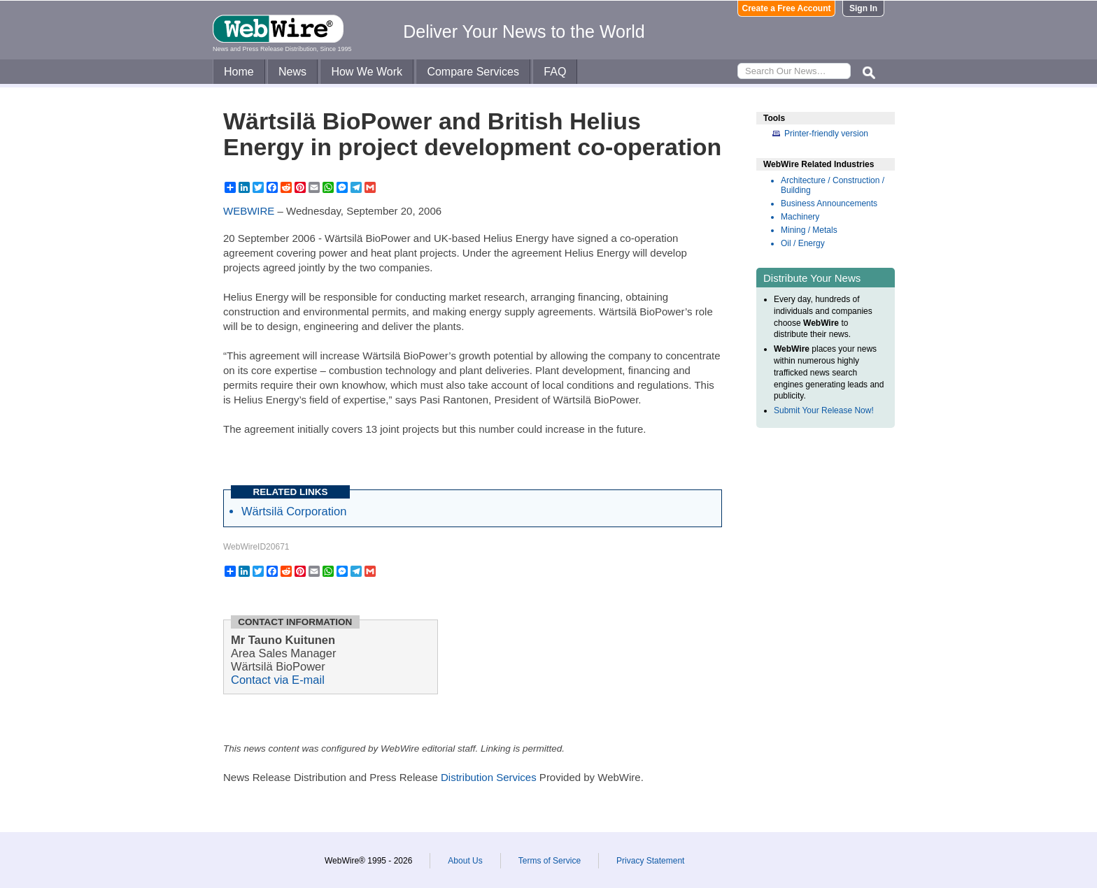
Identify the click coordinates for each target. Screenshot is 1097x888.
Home (239, 72)
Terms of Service (549, 861)
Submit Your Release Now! (824, 410)
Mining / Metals (809, 230)
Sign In (863, 8)
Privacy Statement (650, 861)
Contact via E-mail (278, 679)
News (292, 72)
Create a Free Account (786, 8)
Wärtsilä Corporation (293, 511)
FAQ (555, 72)
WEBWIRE (248, 211)
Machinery (800, 217)
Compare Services (473, 72)
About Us (465, 861)
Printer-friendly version (826, 133)
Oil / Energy (803, 243)
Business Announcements (829, 203)
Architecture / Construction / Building (832, 185)
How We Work (366, 72)
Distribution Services (489, 777)
